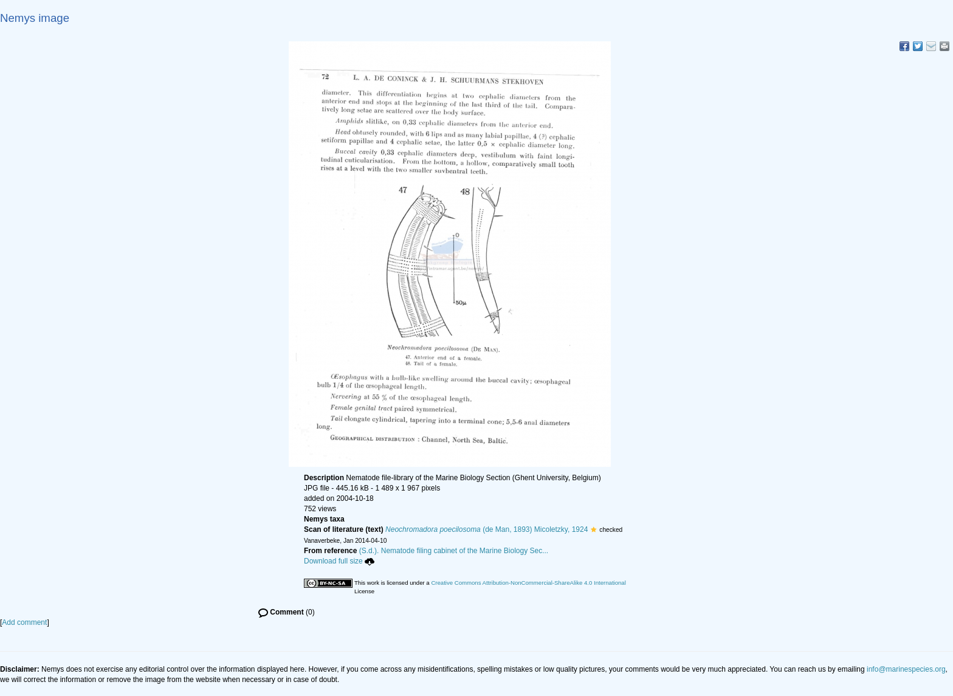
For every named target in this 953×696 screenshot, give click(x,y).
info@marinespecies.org (906, 669)
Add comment (24, 622)
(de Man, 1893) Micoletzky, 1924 (486, 529)
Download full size (339, 561)
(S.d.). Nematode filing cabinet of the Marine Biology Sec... (454, 550)
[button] (593, 529)
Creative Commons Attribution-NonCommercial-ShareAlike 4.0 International (528, 582)
